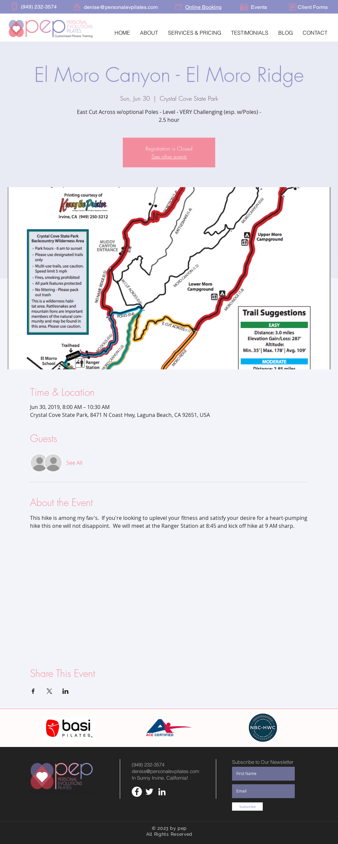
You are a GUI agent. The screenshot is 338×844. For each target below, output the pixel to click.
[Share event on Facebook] (33, 691)
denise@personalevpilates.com (165, 771)
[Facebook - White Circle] (137, 792)
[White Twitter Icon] (149, 792)
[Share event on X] (49, 691)
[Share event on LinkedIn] (65, 691)
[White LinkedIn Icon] (162, 792)
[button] (149, 33)
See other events (169, 156)
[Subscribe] (247, 806)
